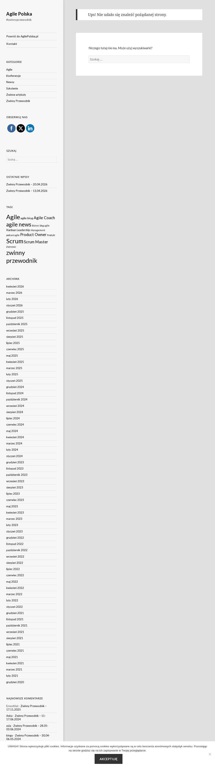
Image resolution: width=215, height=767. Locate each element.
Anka (9, 715)
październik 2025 (16, 324)
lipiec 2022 (13, 569)
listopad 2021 (14, 619)
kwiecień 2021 (15, 663)
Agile (9, 69)
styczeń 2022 (14, 606)
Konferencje (13, 75)
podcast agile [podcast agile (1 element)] (13, 235)
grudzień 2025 (15, 311)
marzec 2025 (14, 368)
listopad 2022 (14, 544)
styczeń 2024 (14, 456)
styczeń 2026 (14, 305)
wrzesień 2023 (15, 481)
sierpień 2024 (14, 412)
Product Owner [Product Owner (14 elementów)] (33, 234)
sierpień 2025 (14, 336)
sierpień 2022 (14, 562)
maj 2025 (12, 355)
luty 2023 (12, 525)
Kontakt (11, 43)
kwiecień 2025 (15, 361)
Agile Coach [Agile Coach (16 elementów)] (44, 217)
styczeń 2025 (14, 380)
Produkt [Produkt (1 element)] (51, 235)
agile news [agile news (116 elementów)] (18, 224)
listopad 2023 (14, 468)
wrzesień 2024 (15, 405)
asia (8, 725)
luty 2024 (12, 449)
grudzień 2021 (15, 613)
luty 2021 (12, 675)
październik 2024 (16, 399)
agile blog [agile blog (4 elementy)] (27, 218)
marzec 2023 (14, 518)
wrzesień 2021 (15, 632)
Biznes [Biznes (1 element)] (35, 225)
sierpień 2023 (14, 487)
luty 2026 (12, 299)
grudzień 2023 (15, 462)
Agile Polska (19, 14)
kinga (9, 735)
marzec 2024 (14, 443)
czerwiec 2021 (15, 650)
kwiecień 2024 (15, 437)
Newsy (10, 82)
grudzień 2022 (15, 537)
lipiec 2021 (13, 644)
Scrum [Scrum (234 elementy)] (14, 241)
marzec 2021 (14, 669)
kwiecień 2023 (15, 512)
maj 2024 (12, 431)
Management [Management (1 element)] (38, 230)
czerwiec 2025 (15, 349)
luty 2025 (12, 374)
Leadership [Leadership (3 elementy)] (23, 230)
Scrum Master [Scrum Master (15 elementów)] (36, 242)
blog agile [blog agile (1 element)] (44, 225)
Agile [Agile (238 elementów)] (13, 216)
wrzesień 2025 (15, 330)
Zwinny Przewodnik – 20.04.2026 (26, 184)
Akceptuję (108, 759)
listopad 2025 (14, 317)
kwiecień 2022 (15, 588)
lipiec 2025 (13, 343)
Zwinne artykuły (16, 94)
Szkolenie (12, 88)
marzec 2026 (14, 292)
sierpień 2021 (14, 638)
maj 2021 (12, 657)
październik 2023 (16, 474)
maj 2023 (12, 506)
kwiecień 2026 (15, 286)
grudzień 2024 (15, 387)
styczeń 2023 (14, 531)
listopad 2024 (14, 393)
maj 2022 (12, 581)
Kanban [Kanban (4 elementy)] (11, 230)
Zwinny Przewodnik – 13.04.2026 (26, 190)
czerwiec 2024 (15, 424)
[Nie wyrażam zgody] (210, 754)
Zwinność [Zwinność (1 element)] (11, 246)
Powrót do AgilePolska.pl (22, 36)
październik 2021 (16, 625)
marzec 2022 (14, 594)
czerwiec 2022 (15, 575)
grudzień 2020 (15, 682)
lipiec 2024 (13, 418)
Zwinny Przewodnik (18, 101)
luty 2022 (12, 600)
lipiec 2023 (13, 493)
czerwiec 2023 (15, 500)
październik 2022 (16, 550)
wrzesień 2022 (15, 556)
